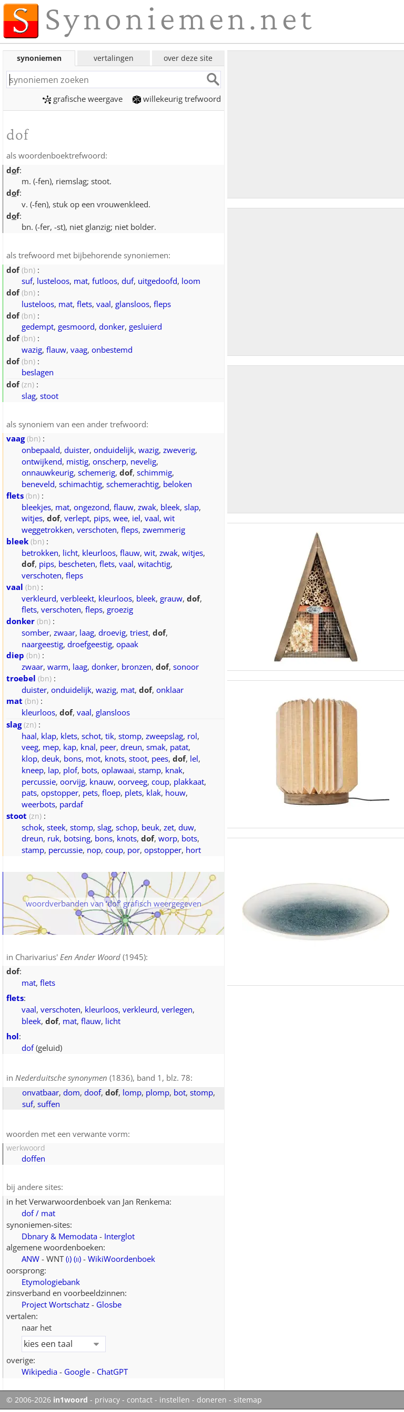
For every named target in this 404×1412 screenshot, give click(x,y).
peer (108, 747)
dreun (131, 747)
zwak (147, 507)
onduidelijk (114, 450)
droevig (112, 632)
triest (139, 632)
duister (76, 450)
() (69, 1258)
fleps (162, 304)
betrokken (40, 552)
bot (180, 1092)
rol (192, 736)
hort (193, 850)
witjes (32, 518)
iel (136, 518)
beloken (177, 484)
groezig (120, 609)
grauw (171, 598)
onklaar (170, 689)
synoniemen (39, 58)
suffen (48, 1104)
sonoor (186, 666)
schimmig (154, 472)
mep (51, 747)
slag (29, 396)
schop (126, 827)
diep (15, 655)
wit (149, 552)
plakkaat (189, 781)
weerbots (38, 804)
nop (94, 850)
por (133, 850)
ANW (30, 1258)
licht (70, 552)
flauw (56, 349)
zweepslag (164, 736)
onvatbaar (40, 1092)
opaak (127, 644)
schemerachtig (132, 484)
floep (111, 792)
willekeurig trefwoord (177, 98)
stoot (49, 396)
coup (160, 781)
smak (156, 747)
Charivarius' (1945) (80, 957)
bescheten (76, 564)
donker (112, 326)
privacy (107, 1400)
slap (191, 507)
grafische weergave (83, 98)
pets (90, 792)
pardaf (71, 804)
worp (167, 838)
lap (53, 770)
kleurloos (99, 552)
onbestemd (112, 349)
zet (169, 827)
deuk (50, 758)
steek (56, 827)
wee (120, 518)
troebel (21, 678)
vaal (103, 304)
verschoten (97, 529)
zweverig (179, 450)
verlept (76, 518)
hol (12, 1036)
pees (160, 758)
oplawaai (118, 770)
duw (186, 827)
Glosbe (109, 1304)
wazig (32, 349)
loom (190, 281)
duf (128, 281)
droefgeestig (89, 644)
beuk (150, 827)
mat (81, 281)
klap (48, 736)
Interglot (119, 1236)
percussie (39, 781)
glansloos (132, 304)
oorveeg (132, 781)
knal (88, 747)
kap (69, 747)
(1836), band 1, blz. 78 (102, 1077)
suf (27, 281)
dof (28, 1047)
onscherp (109, 461)
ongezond (91, 507)
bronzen (137, 666)
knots (115, 758)
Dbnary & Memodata (59, 1236)
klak (153, 792)
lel (194, 758)
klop (29, 758)
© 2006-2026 (47, 1400)
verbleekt (77, 598)
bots (89, 770)
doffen (33, 1158)
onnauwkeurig (48, 472)
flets (84, 304)
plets (133, 792)
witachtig (154, 564)
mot (93, 758)
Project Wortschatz (55, 1304)
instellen (174, 1400)
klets (68, 736)
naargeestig (42, 644)
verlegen (177, 1009)
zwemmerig (164, 529)
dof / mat (38, 1213)
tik (109, 736)
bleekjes (36, 507)
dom (71, 1092)
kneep (33, 770)
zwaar (64, 632)
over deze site (188, 58)
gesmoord (76, 326)
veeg (30, 747)
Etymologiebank (51, 1282)
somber (35, 632)
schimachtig (80, 484)
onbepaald (41, 450)
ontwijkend (42, 461)
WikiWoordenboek (121, 1258)
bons (73, 758)
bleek (170, 507)
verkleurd (39, 598)
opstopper (59, 792)
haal (29, 736)
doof (92, 1092)
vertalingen (114, 58)
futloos (104, 281)
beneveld (38, 484)
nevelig (143, 461)
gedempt (38, 326)
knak (174, 770)
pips (101, 518)
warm (57, 666)
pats (29, 792)
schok (32, 827)
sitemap (248, 1400)
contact (140, 1400)
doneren (212, 1400)
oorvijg (72, 781)
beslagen (38, 372)
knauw (101, 781)
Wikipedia (39, 1371)
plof (70, 770)
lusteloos (53, 281)
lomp (132, 1092)
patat (179, 747)
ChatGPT (112, 1371)
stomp (130, 736)
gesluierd (145, 326)
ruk (53, 838)
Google (77, 1371)
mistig (77, 461)
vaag (78, 349)
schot (91, 736)
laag (86, 632)
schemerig (96, 472)
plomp (157, 1092)
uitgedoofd (157, 281)
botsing (77, 838)
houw (175, 792)
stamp (149, 770)
